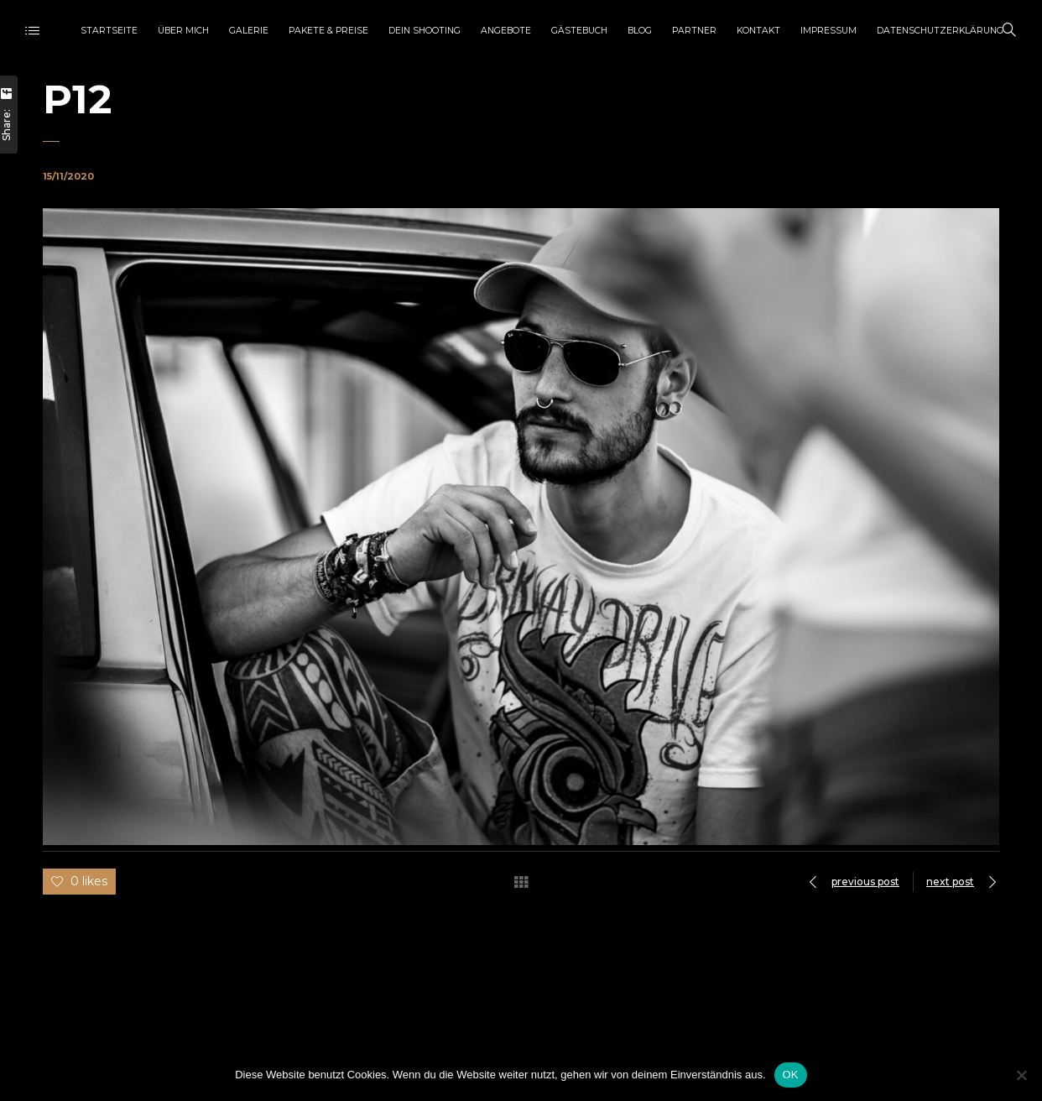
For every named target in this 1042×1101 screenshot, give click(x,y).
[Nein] (1021, 1075)
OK (791, 1074)
